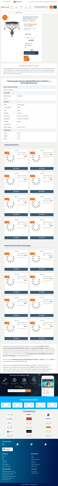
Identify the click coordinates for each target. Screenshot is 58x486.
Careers (32, 461)
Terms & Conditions (5, 464)
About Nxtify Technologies (6, 466)
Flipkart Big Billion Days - (7, 474)
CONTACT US (46, 1)
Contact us (34, 469)
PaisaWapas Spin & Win (6, 479)
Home (32, 456)
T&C (26, 47)
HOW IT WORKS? (39, 1)
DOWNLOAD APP (53, 1)
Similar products (11, 145)
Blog (3, 457)
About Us (3, 456)
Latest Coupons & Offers (35, 459)
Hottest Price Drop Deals (35, 464)
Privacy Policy (4, 462)
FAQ (3, 459)
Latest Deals (33, 462)
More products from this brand (17, 246)
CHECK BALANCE (32, 1)
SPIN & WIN (17, 1)
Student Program (34, 466)
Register (51, 7)
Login (55, 7)
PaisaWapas (26, 484)
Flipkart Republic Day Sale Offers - (9, 476)
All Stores (33, 457)
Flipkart (30, 26)
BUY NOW (26, 58)
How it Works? (4, 461)
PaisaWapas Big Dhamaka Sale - (8, 471)
